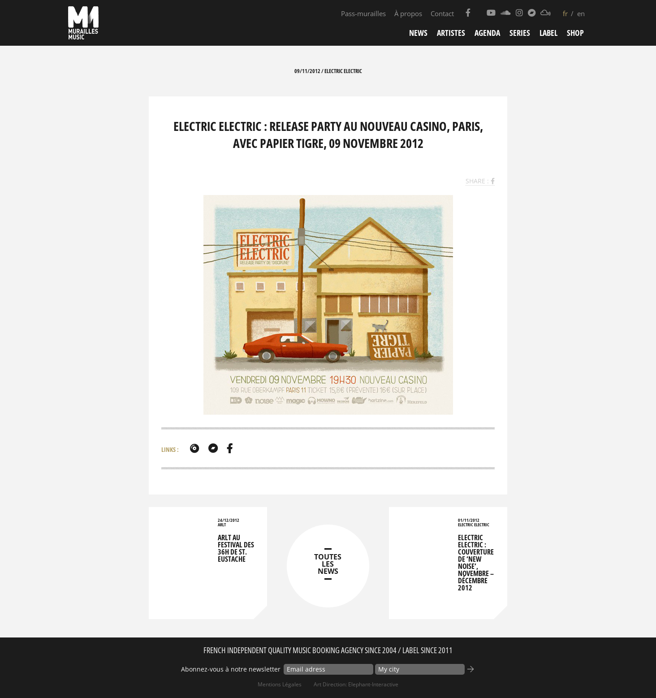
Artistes (451, 32)
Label (548, 32)
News (418, 32)
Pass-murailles (363, 13)
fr (565, 13)
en (581, 13)
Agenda (487, 32)
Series (519, 32)
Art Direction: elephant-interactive (356, 684)
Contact (442, 13)
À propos (408, 13)
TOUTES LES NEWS (327, 564)
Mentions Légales (280, 684)
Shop (575, 32)
